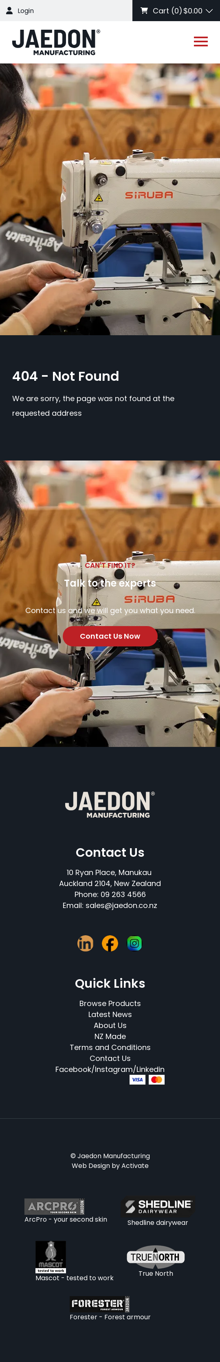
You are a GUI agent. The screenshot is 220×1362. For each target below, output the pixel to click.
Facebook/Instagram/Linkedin (110, 1069)
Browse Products (110, 1003)
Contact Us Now (110, 636)
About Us (110, 1025)
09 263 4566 (123, 894)
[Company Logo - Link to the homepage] (56, 42)
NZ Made (110, 1036)
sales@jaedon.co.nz (121, 905)
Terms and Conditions (110, 1047)
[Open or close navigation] (201, 41)
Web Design (91, 1165)
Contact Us (110, 1058)
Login (26, 10)
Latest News (110, 1014)
